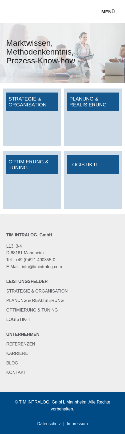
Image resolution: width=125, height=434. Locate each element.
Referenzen (20, 344)
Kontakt (16, 372)
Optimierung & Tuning (32, 310)
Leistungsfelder (27, 281)
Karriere (17, 353)
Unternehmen (22, 334)
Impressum (77, 423)
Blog (12, 363)
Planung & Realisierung (35, 300)
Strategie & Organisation (37, 291)
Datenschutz (49, 423)
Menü (108, 11)
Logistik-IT (18, 319)
